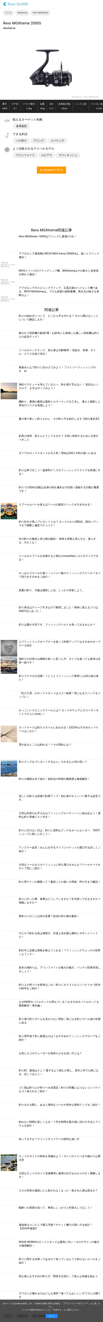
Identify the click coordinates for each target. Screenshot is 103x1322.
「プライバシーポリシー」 (75, 1303)
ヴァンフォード (25, 155)
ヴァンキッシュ (68, 155)
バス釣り (21, 140)
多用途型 (21, 126)
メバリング (57, 140)
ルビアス (46, 155)
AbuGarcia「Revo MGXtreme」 (86, 97)
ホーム (52, 1316)
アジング (38, 140)
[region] (27, 199)
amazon (51, 170)
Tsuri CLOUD (15, 4)
